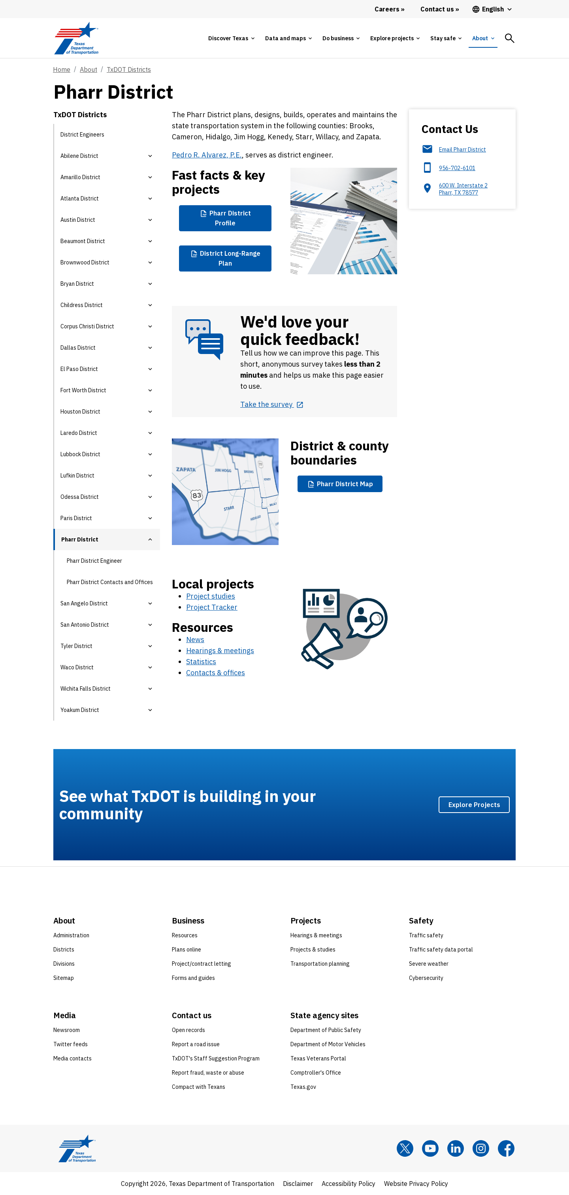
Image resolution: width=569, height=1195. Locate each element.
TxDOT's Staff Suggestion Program (216, 1058)
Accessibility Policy (348, 1184)
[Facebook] (506, 1148)
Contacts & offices (215, 672)
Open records (188, 1030)
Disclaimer (298, 1184)
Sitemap (63, 977)
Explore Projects (474, 804)
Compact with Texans (198, 1086)
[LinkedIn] (455, 1148)
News (195, 639)
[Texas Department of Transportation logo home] (76, 38)
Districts (63, 949)
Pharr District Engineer (94, 560)
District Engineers (82, 134)
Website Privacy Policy (416, 1184)
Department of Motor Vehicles (328, 1044)
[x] (405, 1148)
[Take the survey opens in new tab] (271, 404)
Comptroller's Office (315, 1072)
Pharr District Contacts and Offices (110, 582)
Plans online (186, 949)
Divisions (64, 963)
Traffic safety (426, 935)
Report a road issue (196, 1044)
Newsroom (66, 1030)
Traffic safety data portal (441, 949)
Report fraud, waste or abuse (208, 1072)
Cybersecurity (426, 977)
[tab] (231, 38)
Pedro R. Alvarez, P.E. (207, 154)
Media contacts (72, 1058)
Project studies (210, 596)
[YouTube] (430, 1148)
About (88, 69)
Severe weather (428, 963)
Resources (185, 935)
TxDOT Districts (129, 69)
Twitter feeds (70, 1044)
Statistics (201, 661)
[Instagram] (481, 1148)
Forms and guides (193, 977)
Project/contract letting (201, 963)
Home (61, 69)
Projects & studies (312, 949)
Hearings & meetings (220, 650)
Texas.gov (303, 1086)
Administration (71, 935)
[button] (150, 156)
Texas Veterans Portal (318, 1058)
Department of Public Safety (325, 1030)
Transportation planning (320, 963)
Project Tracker (211, 607)
